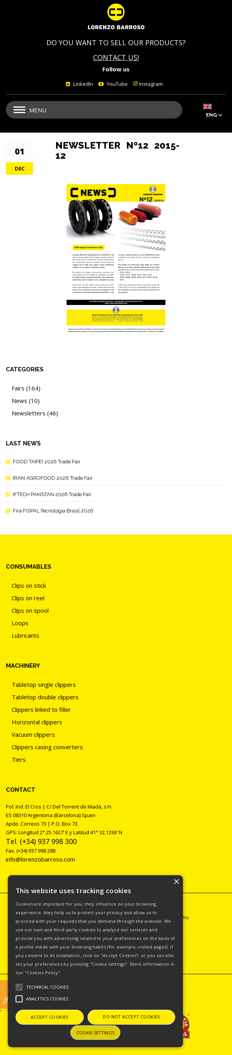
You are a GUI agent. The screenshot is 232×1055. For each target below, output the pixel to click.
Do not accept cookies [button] (131, 1017)
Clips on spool (30, 610)
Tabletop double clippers (45, 697)
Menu (37, 110)
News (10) (26, 400)
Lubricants (25, 635)
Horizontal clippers (37, 722)
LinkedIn (82, 83)
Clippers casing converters (47, 747)
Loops (20, 623)
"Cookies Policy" (42, 972)
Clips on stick (29, 585)
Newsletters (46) (35, 413)
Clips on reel (28, 598)
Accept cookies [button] (50, 1017)
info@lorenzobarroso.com (40, 859)
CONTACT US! (116, 57)
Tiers (19, 759)
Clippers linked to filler (41, 709)
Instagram (148, 83)
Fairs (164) (26, 388)
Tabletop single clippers (44, 684)
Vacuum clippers (33, 734)
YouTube (116, 83)
